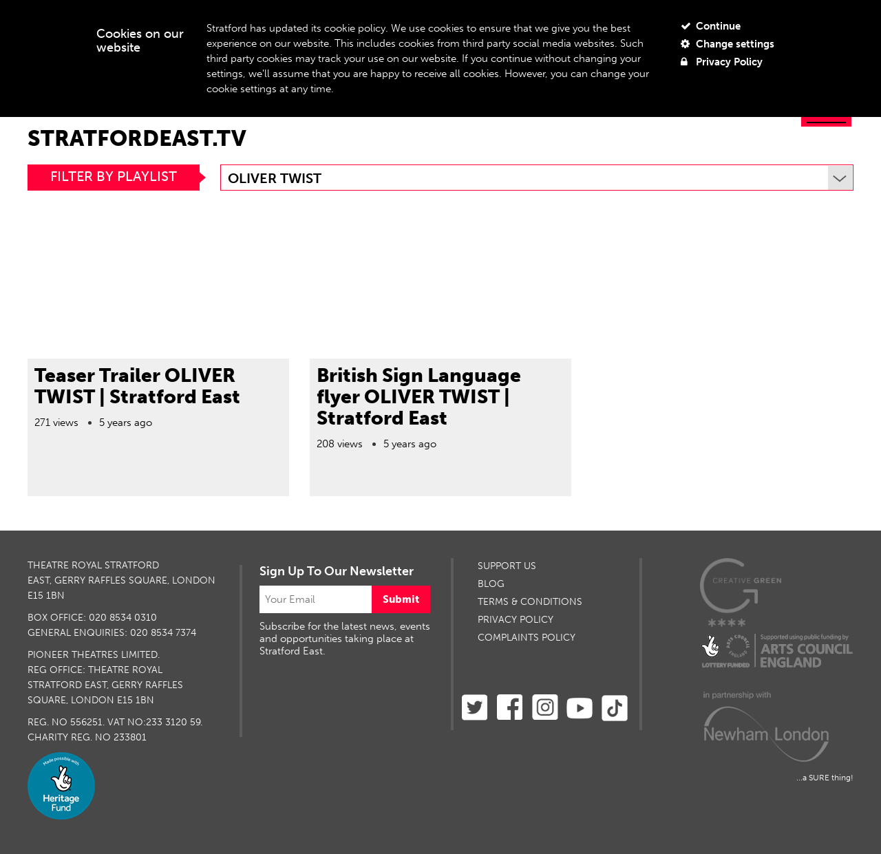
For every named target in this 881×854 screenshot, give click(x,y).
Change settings (727, 44)
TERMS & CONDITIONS (530, 602)
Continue (711, 26)
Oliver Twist (540, 178)
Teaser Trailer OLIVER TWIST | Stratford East (137, 386)
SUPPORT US (507, 566)
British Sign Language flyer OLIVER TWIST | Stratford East (419, 396)
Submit (401, 599)
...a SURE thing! (824, 777)
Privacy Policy (722, 62)
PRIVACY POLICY (515, 620)
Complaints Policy (526, 637)
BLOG (491, 584)
